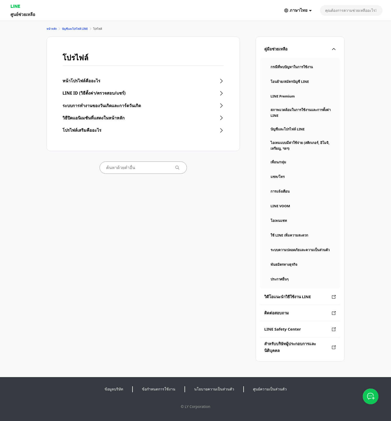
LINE (15, 6)
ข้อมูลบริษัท (114, 389)
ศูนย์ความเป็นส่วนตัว (270, 389)
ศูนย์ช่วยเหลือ (22, 14)
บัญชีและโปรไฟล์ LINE (75, 29)
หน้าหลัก (52, 29)
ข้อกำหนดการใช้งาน (158, 389)
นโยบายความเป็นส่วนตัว (214, 389)
